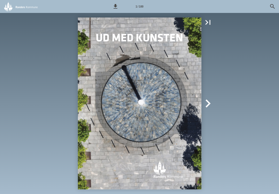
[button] (115, 6)
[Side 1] (139, 6)
